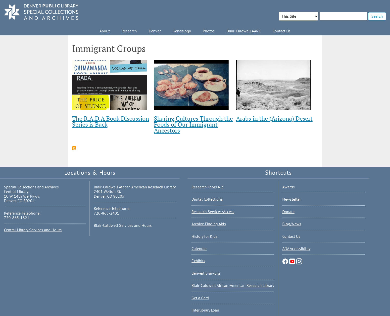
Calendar (199, 248)
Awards (288, 186)
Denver (155, 30)
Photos (209, 30)
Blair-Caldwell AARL (244, 30)
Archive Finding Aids (209, 223)
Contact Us (282, 30)
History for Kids (204, 236)
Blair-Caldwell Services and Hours (123, 225)
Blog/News (291, 223)
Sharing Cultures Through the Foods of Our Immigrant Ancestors (193, 124)
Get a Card (200, 297)
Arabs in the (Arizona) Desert (274, 118)
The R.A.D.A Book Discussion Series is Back (110, 121)
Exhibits (198, 260)
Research (129, 30)
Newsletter (291, 199)
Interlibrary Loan (205, 310)
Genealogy (182, 30)
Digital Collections (207, 199)
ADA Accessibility (296, 248)
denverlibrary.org (206, 273)
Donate (288, 211)
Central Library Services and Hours (33, 229)
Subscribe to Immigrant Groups (74, 148)
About (104, 30)
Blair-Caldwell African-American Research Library (233, 285)
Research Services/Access (213, 211)
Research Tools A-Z (207, 186)
